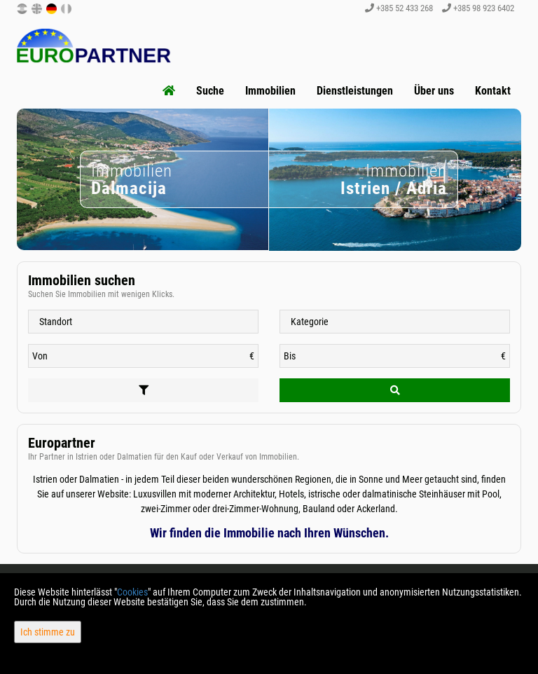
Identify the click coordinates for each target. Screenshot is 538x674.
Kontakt (493, 90)
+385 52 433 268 (399, 8)
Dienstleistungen (355, 90)
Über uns (434, 90)
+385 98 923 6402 (478, 8)
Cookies (132, 592)
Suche (210, 90)
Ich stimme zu (47, 632)
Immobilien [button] (270, 90)
